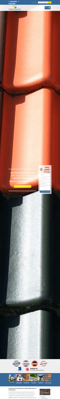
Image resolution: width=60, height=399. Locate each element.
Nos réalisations (22, 186)
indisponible (13, 1)
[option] (30, 199)
